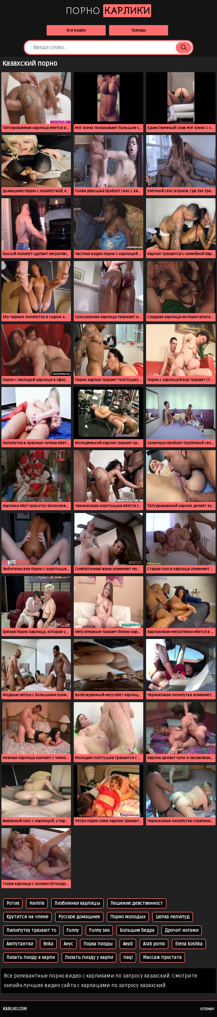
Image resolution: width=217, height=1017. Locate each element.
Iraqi (128, 957)
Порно (108, 10)
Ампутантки (19, 944)
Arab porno (154, 944)
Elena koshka (189, 944)
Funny (72, 930)
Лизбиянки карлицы (77, 903)
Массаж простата (162, 957)
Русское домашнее (79, 917)
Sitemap (207, 1009)
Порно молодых (128, 917)
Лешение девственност (136, 903)
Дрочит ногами (181, 930)
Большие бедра (137, 930)
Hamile (36, 903)
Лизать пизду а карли (30, 957)
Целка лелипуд (173, 917)
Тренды (138, 30)
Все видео (76, 30)
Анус (68, 944)
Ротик (12, 903)
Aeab (128, 944)
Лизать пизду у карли (89, 957)
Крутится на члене (27, 917)
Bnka (48, 944)
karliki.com (15, 1008)
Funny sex (99, 930)
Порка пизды (98, 944)
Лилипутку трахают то (31, 930)
